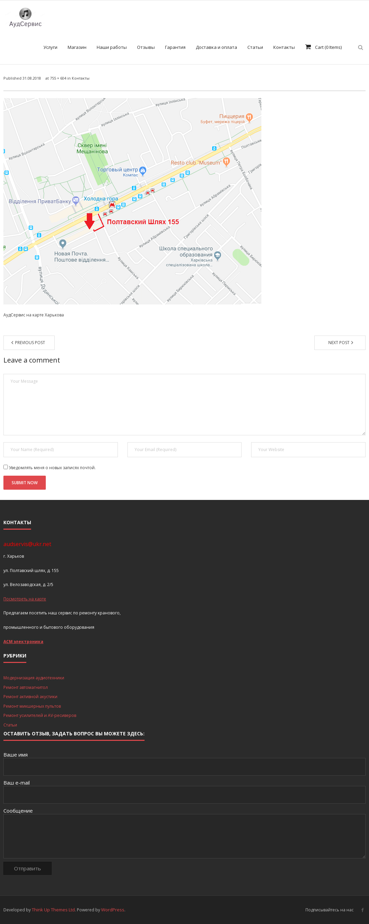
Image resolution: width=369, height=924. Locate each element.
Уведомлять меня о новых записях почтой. (52, 468)
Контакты (81, 78)
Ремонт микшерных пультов (32, 706)
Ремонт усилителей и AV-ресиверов (39, 715)
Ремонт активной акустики (30, 696)
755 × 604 (58, 78)
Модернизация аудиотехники (33, 678)
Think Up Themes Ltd (53, 910)
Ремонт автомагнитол (25, 687)
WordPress (112, 910)
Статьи (10, 725)
